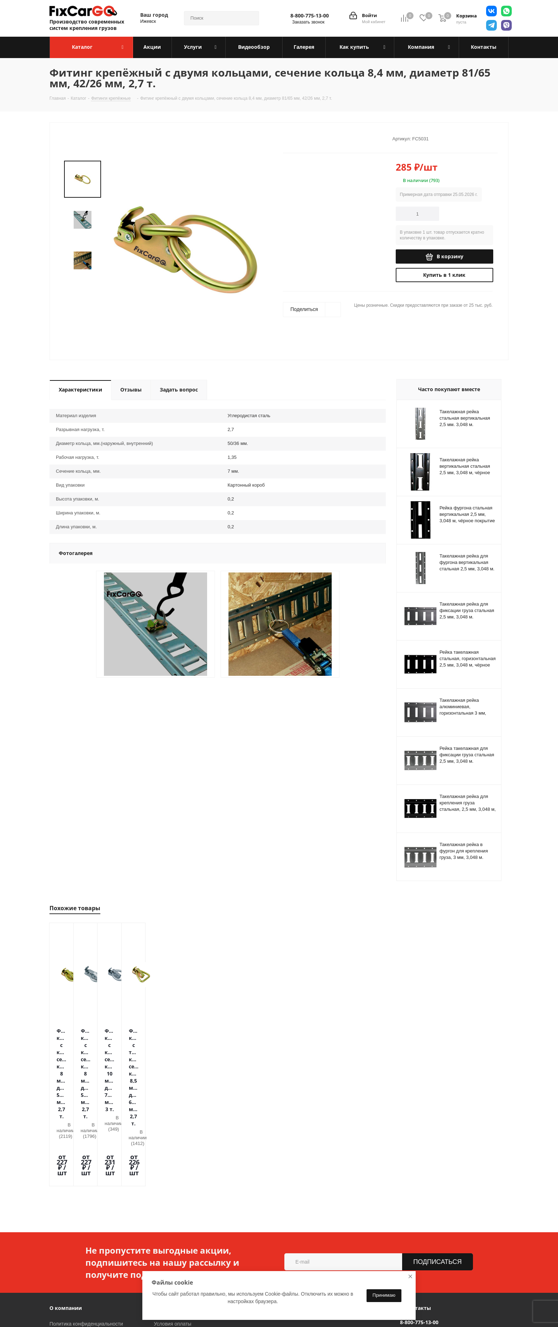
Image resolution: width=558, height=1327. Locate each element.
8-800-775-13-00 (309, 15)
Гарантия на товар (175, 1238)
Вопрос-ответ (169, 1258)
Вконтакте (115, 1309)
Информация (171, 1202)
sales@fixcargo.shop (423, 1231)
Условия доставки (174, 1228)
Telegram (133, 1309)
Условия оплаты (172, 1218)
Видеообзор (167, 1248)
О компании (65, 1202)
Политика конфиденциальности (86, 1218)
